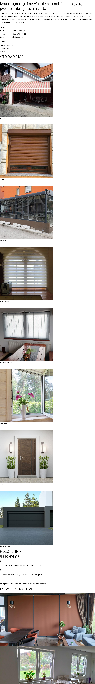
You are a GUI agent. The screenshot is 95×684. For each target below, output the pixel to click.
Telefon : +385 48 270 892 (12, 31)
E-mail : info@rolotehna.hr (12, 37)
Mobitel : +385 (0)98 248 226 (13, 34)
